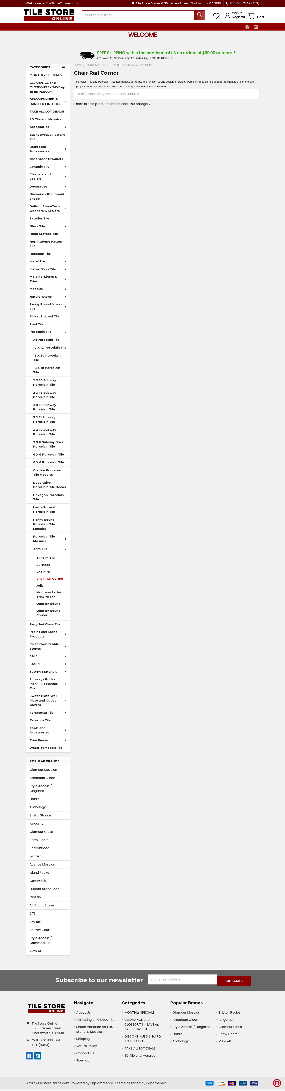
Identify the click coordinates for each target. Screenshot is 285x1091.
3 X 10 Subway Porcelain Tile (44, 411)
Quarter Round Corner (48, 616)
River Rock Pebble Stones (48, 650)
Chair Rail (43, 575)
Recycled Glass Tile (45, 628)
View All (36, 954)
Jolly (40, 589)
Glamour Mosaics (43, 773)
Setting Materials (48, 675)
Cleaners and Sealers (48, 180)
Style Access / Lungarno (41, 792)
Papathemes (156, 1085)
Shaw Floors (39, 843)
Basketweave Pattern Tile (47, 140)
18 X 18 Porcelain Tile (46, 374)
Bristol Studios (40, 819)
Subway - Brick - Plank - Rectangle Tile (48, 687)
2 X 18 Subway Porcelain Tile (44, 398)
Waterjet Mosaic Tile (46, 751)
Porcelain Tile (48, 335)
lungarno (37, 827)
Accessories (48, 130)
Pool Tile (37, 328)
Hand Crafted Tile (44, 237)
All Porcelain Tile (46, 343)
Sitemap (82, 1062)
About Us (83, 1014)
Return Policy (86, 1048)
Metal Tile (48, 265)
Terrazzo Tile (40, 724)
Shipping (83, 1041)
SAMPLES (48, 667)
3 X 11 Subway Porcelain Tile (44, 423)
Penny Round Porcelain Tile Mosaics (44, 527)
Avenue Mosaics (42, 868)
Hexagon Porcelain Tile (48, 501)
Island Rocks (39, 876)
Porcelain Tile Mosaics (50, 542)
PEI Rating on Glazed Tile (95, 1021)
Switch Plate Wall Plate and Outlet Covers (48, 704)
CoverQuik (38, 884)
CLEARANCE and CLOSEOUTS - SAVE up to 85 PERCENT (47, 90)
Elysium (35, 925)
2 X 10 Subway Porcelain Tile (44, 386)
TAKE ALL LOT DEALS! (47, 115)
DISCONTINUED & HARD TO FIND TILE (48, 105)
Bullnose (43, 568)
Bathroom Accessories (48, 152)
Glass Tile (48, 230)
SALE (48, 660)
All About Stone (42, 909)
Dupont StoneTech (44, 892)
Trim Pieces (48, 744)
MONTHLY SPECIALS (46, 78)
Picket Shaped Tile (45, 320)
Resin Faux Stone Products (48, 637)
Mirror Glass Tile (48, 273)
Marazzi (36, 860)
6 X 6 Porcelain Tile (48, 458)
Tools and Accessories (48, 734)
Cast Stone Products (46, 162)
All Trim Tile (45, 561)
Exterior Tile (39, 222)
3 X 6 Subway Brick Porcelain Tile (48, 448)
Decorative (48, 190)
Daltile (35, 802)
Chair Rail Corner (49, 582)
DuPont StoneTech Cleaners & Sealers (48, 212)
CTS (33, 917)
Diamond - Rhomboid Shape (47, 200)
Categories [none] (40, 71)
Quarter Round (48, 607)
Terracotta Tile (48, 716)
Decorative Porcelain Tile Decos (49, 488)
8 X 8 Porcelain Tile (48, 466)
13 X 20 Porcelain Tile (47, 361)
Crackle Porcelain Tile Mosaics (47, 476)
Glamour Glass (41, 835)
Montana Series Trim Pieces (49, 598)
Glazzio (35, 900)
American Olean (42, 781)
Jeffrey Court (40, 933)
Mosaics (48, 292)
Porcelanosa (39, 851)
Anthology (38, 810)
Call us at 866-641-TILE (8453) (47, 1044)
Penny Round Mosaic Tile (48, 310)
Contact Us (85, 1055)
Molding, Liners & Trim (48, 282)
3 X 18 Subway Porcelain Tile (44, 435)
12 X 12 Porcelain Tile (49, 351)
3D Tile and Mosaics (46, 123)
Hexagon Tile (40, 257)
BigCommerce (101, 1085)
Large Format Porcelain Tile (44, 513)
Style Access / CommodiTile (41, 944)
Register (233, 20)
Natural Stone (48, 300)
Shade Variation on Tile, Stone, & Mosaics (94, 1031)
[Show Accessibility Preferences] (277, 1083)
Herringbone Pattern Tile (46, 247)
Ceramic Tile (48, 170)
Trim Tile (50, 552)
